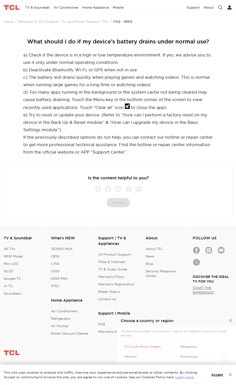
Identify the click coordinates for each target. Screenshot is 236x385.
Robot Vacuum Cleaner (69, 333)
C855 (55, 256)
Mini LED (11, 264)
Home (8, 22)
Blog (149, 264)
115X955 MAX (62, 249)
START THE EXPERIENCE (203, 290)
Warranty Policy (111, 277)
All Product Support (114, 254)
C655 (55, 271)
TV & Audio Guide (112, 269)
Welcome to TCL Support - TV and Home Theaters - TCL (63, 22)
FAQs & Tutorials (111, 262)
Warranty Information (115, 331)
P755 (55, 286)
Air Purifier (60, 326)
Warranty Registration (116, 284)
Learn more (184, 377)
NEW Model (13, 256)
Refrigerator (61, 318)
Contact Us (107, 299)
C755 (55, 264)
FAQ (101, 324)
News (150, 256)
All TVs (9, 249)
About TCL (154, 249)
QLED (8, 271)
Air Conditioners (64, 311)
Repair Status (109, 292)
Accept (217, 375)
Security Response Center (161, 273)
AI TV (8, 286)
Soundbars (12, 293)
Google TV (12, 278)
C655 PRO (59, 278)
